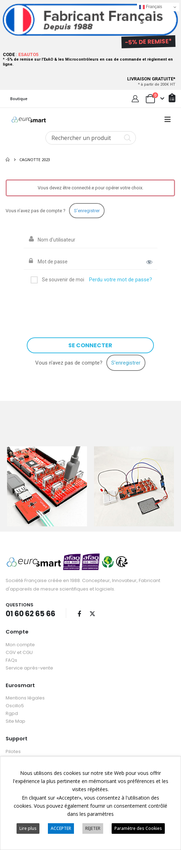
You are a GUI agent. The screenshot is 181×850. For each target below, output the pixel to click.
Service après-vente (29, 667)
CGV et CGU (19, 651)
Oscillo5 (15, 705)
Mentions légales (25, 697)
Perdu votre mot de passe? (120, 279)
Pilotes (13, 750)
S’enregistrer (87, 210)
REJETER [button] (92, 828)
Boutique (18, 98)
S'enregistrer (126, 363)
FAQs (11, 659)
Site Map (15, 720)
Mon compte (20, 643)
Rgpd (12, 712)
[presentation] (80, 304)
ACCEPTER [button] (61, 828)
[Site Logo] (28, 120)
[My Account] (135, 98)
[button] (167, 120)
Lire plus (28, 828)
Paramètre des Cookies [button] (138, 828)
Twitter (92, 612)
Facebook (79, 612)
